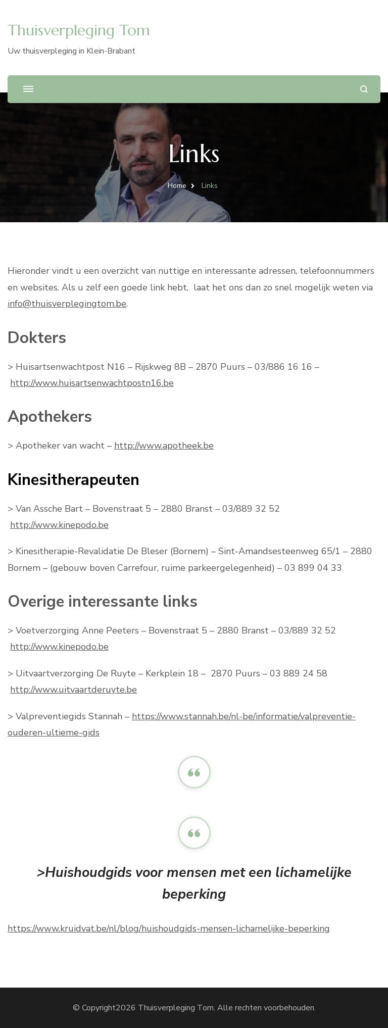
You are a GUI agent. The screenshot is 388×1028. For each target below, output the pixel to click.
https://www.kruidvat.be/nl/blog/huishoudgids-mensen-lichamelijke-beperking (169, 928)
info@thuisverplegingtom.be (67, 304)
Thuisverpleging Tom (79, 30)
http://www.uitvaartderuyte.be (73, 689)
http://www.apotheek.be (164, 445)
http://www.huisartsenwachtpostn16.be (92, 383)
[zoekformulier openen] (364, 89)
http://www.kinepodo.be (59, 525)
